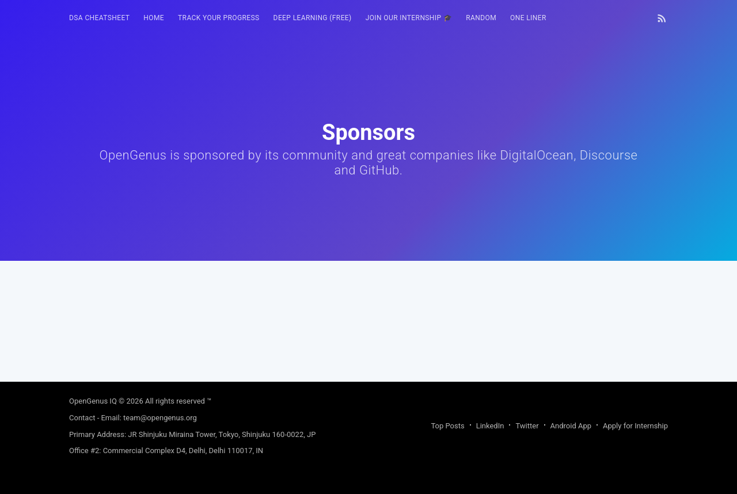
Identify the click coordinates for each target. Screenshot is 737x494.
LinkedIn (490, 425)
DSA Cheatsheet (99, 18)
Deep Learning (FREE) (312, 18)
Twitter (526, 425)
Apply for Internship (635, 425)
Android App (570, 425)
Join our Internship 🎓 (409, 18)
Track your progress (219, 18)
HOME (153, 18)
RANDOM (481, 18)
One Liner (528, 18)
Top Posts (447, 425)
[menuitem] (99, 18)
